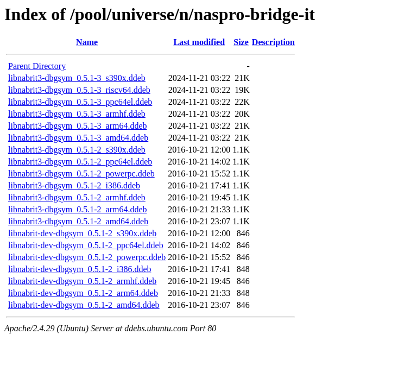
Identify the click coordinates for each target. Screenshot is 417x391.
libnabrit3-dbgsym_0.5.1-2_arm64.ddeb (77, 209)
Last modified (199, 42)
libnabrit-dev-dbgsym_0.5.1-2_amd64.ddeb (84, 305)
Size (241, 42)
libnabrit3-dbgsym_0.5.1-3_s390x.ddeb (77, 78)
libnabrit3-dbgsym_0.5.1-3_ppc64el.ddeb (80, 101)
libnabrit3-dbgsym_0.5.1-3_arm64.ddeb (77, 125)
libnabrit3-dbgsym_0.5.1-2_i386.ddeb (74, 185)
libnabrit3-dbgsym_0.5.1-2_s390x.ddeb (77, 149)
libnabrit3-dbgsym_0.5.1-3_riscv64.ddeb (79, 89)
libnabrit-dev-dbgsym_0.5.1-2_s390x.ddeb (82, 233)
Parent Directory (37, 66)
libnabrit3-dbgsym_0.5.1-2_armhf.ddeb (77, 197)
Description (273, 42)
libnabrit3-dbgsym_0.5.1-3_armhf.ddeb (77, 113)
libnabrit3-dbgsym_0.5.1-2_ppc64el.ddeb (80, 161)
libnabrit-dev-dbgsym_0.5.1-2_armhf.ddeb (82, 281)
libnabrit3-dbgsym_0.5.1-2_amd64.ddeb (78, 221)
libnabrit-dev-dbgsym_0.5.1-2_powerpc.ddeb (87, 257)
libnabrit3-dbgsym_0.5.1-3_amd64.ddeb (78, 137)
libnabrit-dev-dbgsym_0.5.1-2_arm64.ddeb (83, 293)
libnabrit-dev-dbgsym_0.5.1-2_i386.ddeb (79, 269)
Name (87, 42)
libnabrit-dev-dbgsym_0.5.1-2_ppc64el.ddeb (85, 245)
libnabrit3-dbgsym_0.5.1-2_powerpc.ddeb (81, 173)
